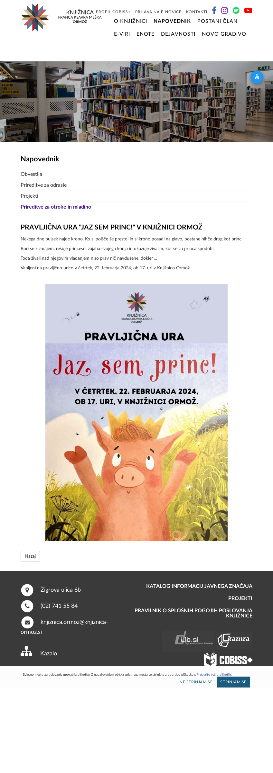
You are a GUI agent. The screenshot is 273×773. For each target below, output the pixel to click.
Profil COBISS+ (113, 12)
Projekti (29, 196)
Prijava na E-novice (158, 12)
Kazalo (48, 654)
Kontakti (196, 12)
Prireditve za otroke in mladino (56, 207)
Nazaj (30, 556)
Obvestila (31, 174)
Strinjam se (233, 682)
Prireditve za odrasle (44, 185)
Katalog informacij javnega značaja (199, 586)
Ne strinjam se (196, 682)
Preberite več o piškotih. (214, 674)
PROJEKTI (240, 598)
